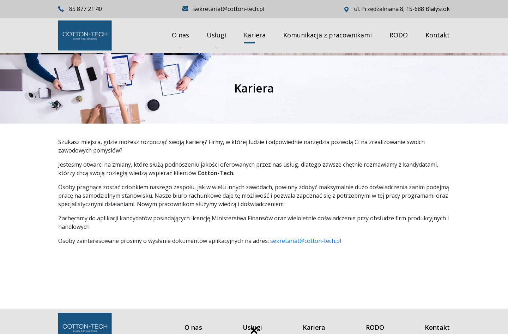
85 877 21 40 (85, 9)
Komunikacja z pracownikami (327, 35)
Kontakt (437, 35)
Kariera (255, 35)
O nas (180, 40)
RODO (398, 35)
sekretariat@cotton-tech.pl (305, 241)
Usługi (216, 40)
